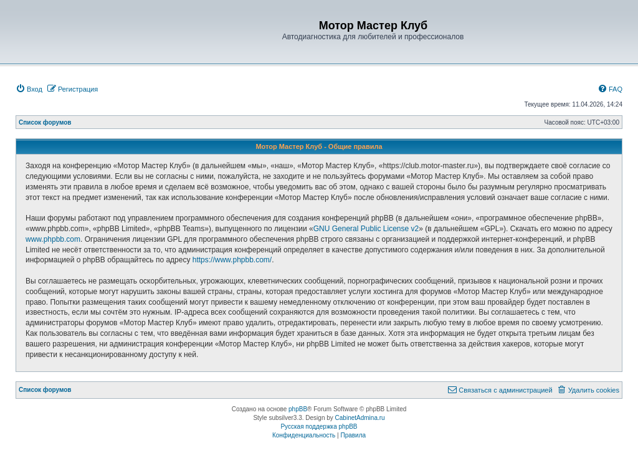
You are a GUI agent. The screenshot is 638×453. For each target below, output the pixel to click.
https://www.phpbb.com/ (232, 259)
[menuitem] (29, 89)
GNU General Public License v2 (366, 228)
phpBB (297, 409)
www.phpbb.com (53, 239)
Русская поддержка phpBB (318, 426)
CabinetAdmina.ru (360, 417)
